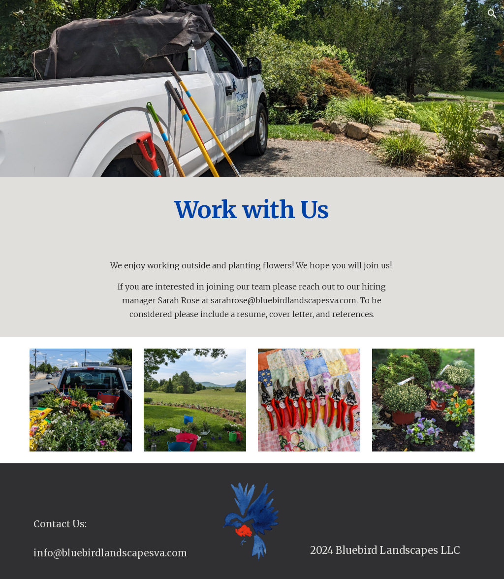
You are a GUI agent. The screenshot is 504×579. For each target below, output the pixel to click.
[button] (492, 14)
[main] (251, 210)
